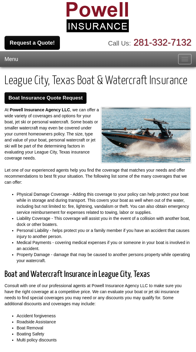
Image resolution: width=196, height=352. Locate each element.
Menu (11, 59)
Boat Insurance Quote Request (45, 98)
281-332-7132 (162, 42)
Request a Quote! (32, 43)
